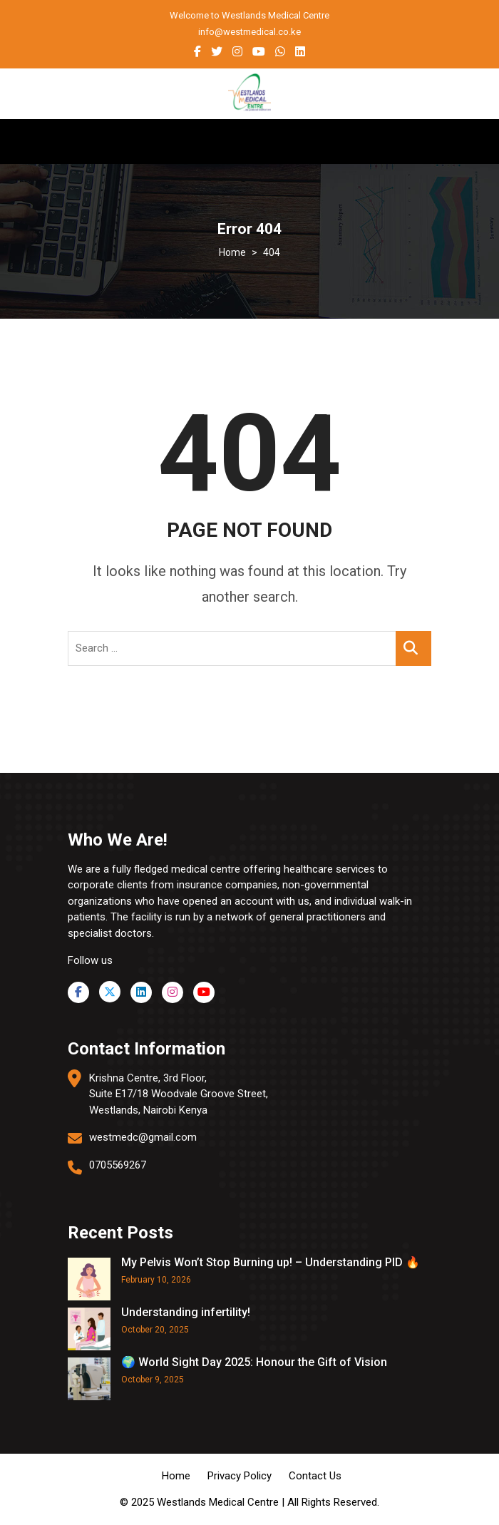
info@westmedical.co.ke (249, 31)
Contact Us (315, 1475)
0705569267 (117, 1165)
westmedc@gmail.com (143, 1137)
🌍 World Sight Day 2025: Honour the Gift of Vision (254, 1362)
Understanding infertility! (185, 1312)
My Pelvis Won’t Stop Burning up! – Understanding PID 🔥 (270, 1262)
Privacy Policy (239, 1475)
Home (176, 1475)
